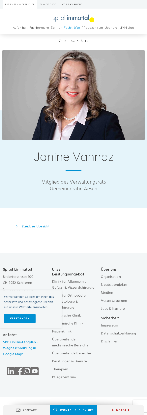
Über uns (111, 28)
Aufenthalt (20, 28)
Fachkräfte (72, 28)
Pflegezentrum (92, 28)
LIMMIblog (127, 28)
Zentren (56, 28)
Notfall (120, 410)
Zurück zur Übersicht (35, 226)
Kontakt (29, 410)
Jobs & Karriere (71, 4)
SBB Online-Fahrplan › (20, 342)
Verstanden (20, 318)
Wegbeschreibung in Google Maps (19, 351)
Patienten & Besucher (20, 4)
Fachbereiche (39, 28)
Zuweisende (48, 4)
